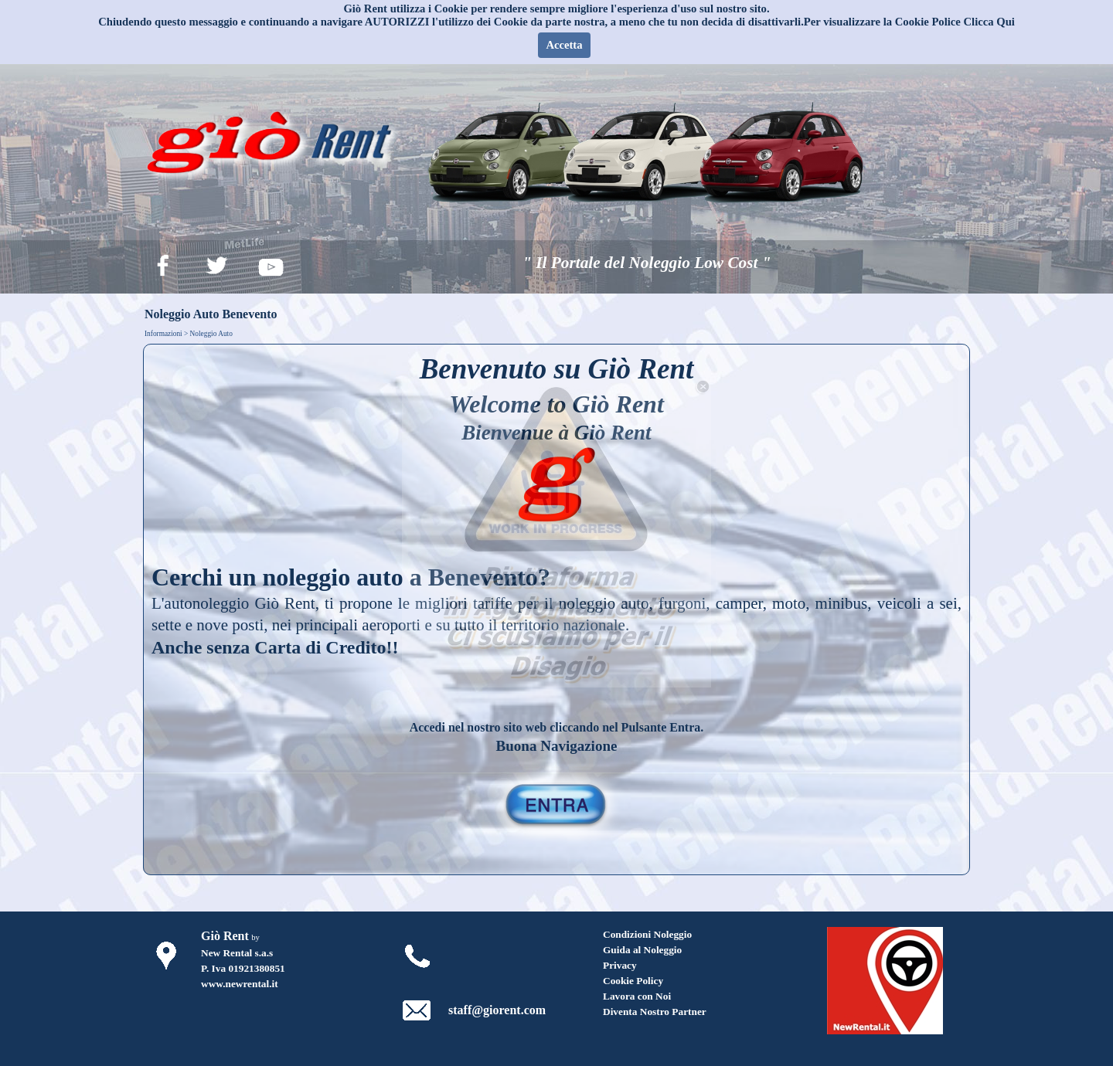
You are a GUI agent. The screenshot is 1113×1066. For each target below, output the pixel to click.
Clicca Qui (989, 21)
